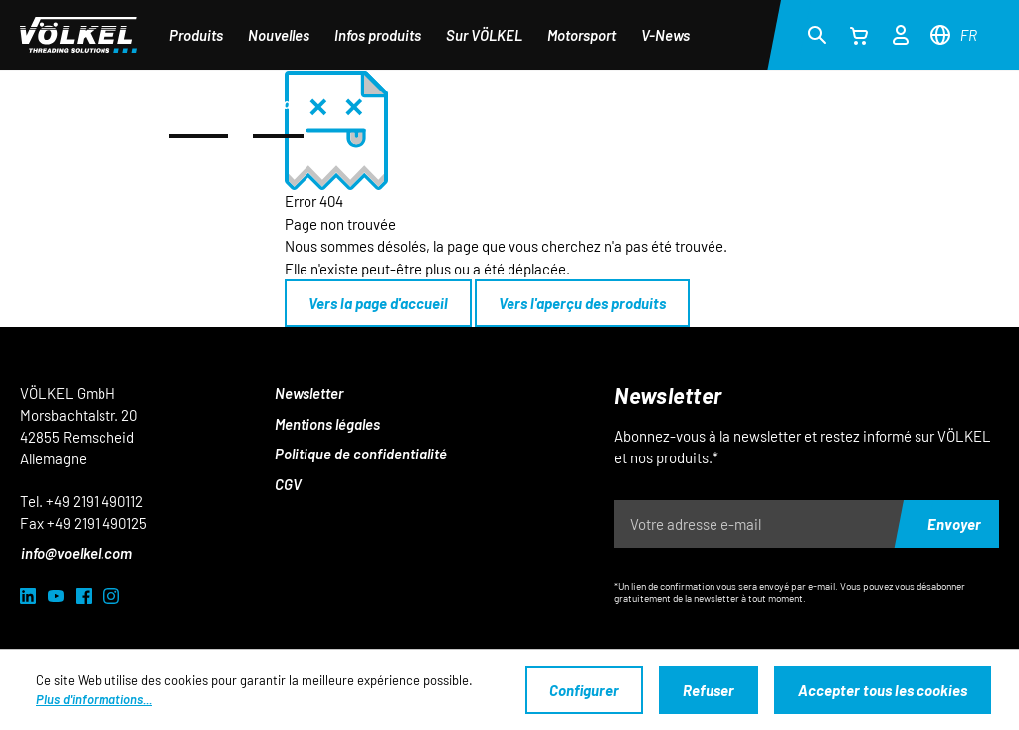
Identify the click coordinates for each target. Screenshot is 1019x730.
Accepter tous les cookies (882, 690)
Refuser (708, 690)
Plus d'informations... (94, 699)
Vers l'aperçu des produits (582, 303)
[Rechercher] (817, 34)
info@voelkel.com (76, 553)
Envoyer (954, 524)
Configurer (584, 690)
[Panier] (859, 35)
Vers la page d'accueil (378, 303)
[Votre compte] (900, 32)
